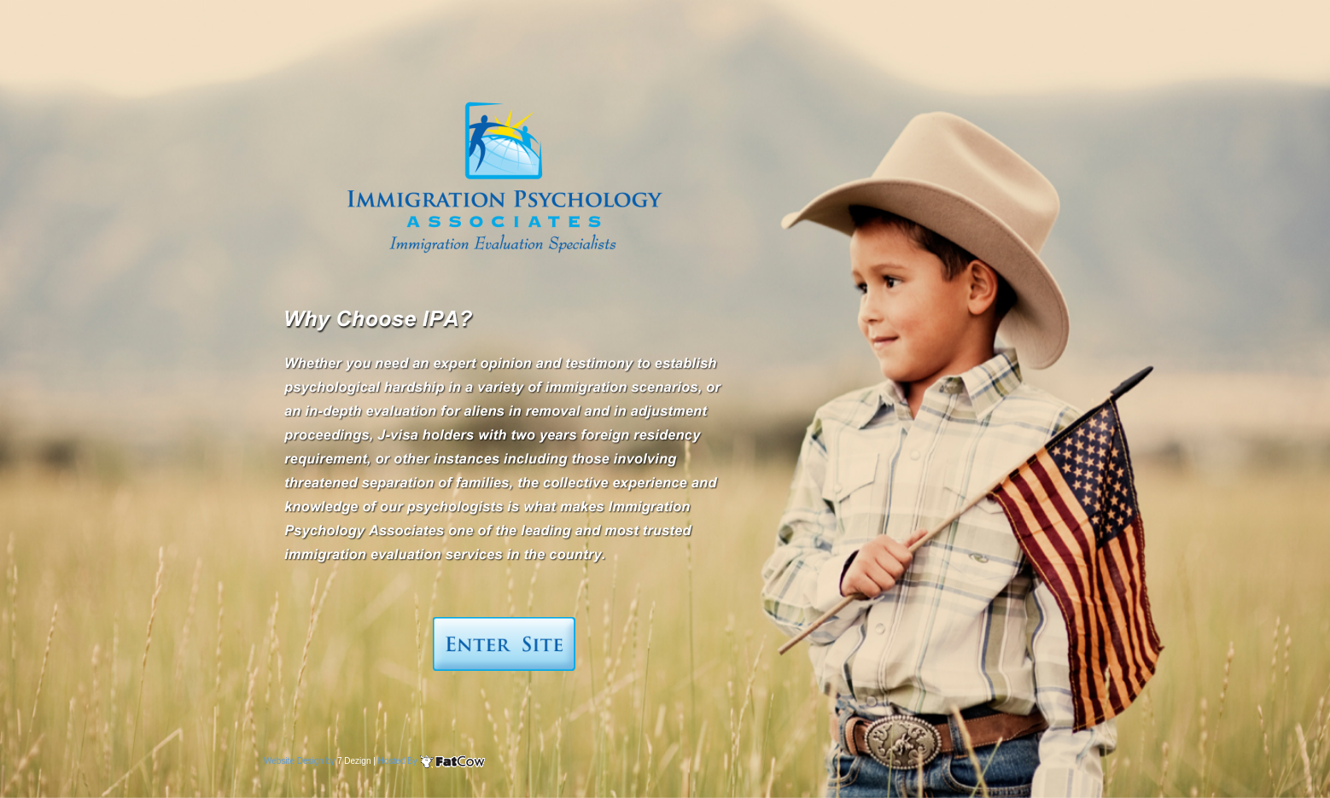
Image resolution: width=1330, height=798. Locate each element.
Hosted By (431, 761)
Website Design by (299, 761)
